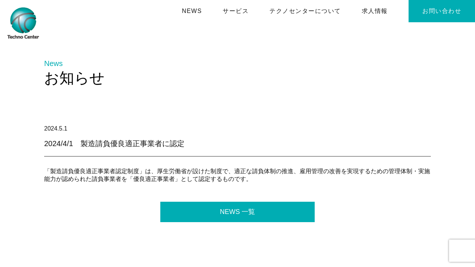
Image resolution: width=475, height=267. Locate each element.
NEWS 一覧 (237, 211)
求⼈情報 (375, 11)
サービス (236, 11)
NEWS (192, 11)
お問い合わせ (441, 11)
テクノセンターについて (305, 11)
